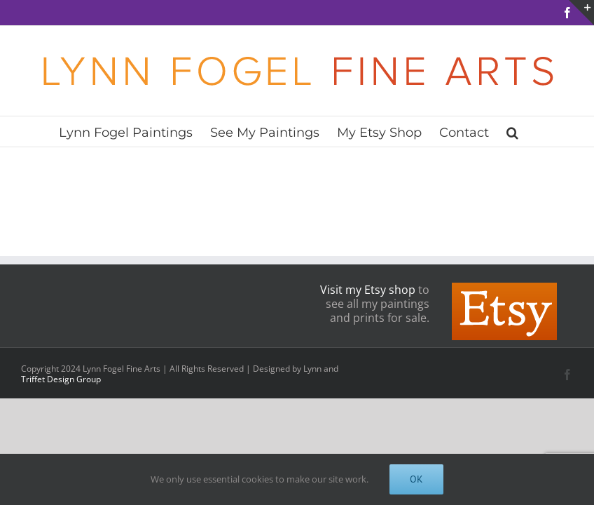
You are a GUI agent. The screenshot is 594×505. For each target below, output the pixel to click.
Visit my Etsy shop (367, 289)
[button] (512, 131)
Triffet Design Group (61, 379)
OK (416, 479)
